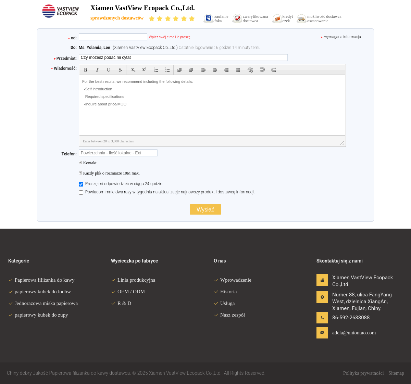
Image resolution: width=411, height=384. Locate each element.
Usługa (224, 303)
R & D (121, 303)
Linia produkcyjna (133, 280)
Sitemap (396, 373)
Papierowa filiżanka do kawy (41, 280)
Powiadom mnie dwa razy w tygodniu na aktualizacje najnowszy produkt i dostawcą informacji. (167, 192)
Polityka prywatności (363, 373)
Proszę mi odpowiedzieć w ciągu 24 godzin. (121, 183)
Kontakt (88, 163)
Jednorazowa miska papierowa (43, 303)
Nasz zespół (229, 315)
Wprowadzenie (232, 280)
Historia (225, 291)
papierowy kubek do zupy (38, 315)
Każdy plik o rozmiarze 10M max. (109, 173)
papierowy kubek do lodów (39, 291)
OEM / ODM (128, 291)
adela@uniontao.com (353, 332)
